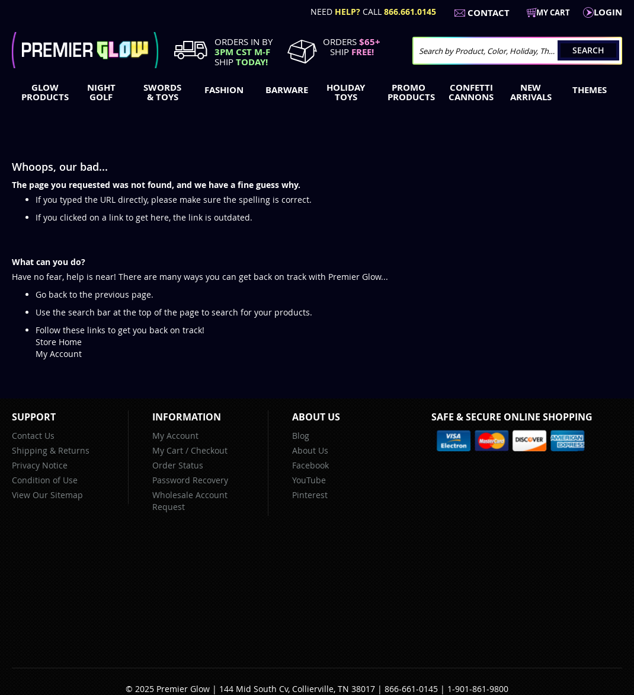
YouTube (309, 480)
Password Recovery (190, 480)
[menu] (317, 93)
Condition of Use (45, 480)
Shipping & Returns (50, 450)
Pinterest (310, 494)
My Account (59, 353)
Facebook (310, 465)
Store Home (59, 342)
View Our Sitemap (47, 494)
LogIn (608, 12)
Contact (489, 13)
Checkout (209, 450)
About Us (310, 450)
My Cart (167, 450)
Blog (300, 435)
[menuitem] (42, 92)
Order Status (177, 465)
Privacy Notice (40, 465)
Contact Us (33, 435)
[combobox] (517, 50)
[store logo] (85, 50)
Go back (51, 294)
